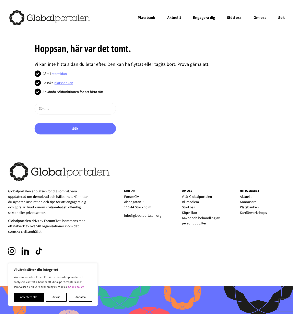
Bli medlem (190, 202)
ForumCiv (51, 220)
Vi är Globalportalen (197, 196)
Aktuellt (174, 18)
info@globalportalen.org (142, 215)
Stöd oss (234, 18)
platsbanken (63, 83)
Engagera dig (204, 18)
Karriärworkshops (253, 212)
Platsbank (146, 18)
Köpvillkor (189, 212)
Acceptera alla (28, 297)
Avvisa (56, 297)
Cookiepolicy (76, 287)
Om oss (260, 18)
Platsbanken (249, 207)
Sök (281, 18)
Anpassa (80, 297)
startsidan (59, 73)
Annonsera (248, 202)
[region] (53, 284)
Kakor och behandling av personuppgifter (201, 220)
